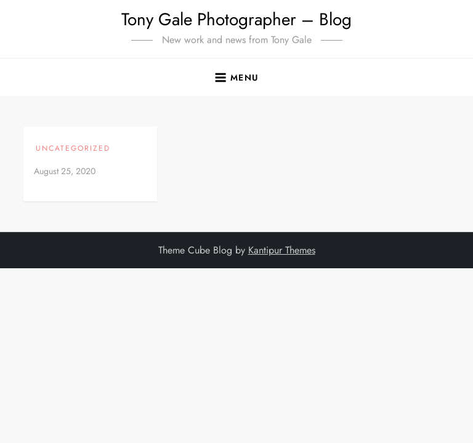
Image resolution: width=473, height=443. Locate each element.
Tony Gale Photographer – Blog (236, 19)
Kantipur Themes (281, 250)
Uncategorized (73, 149)
